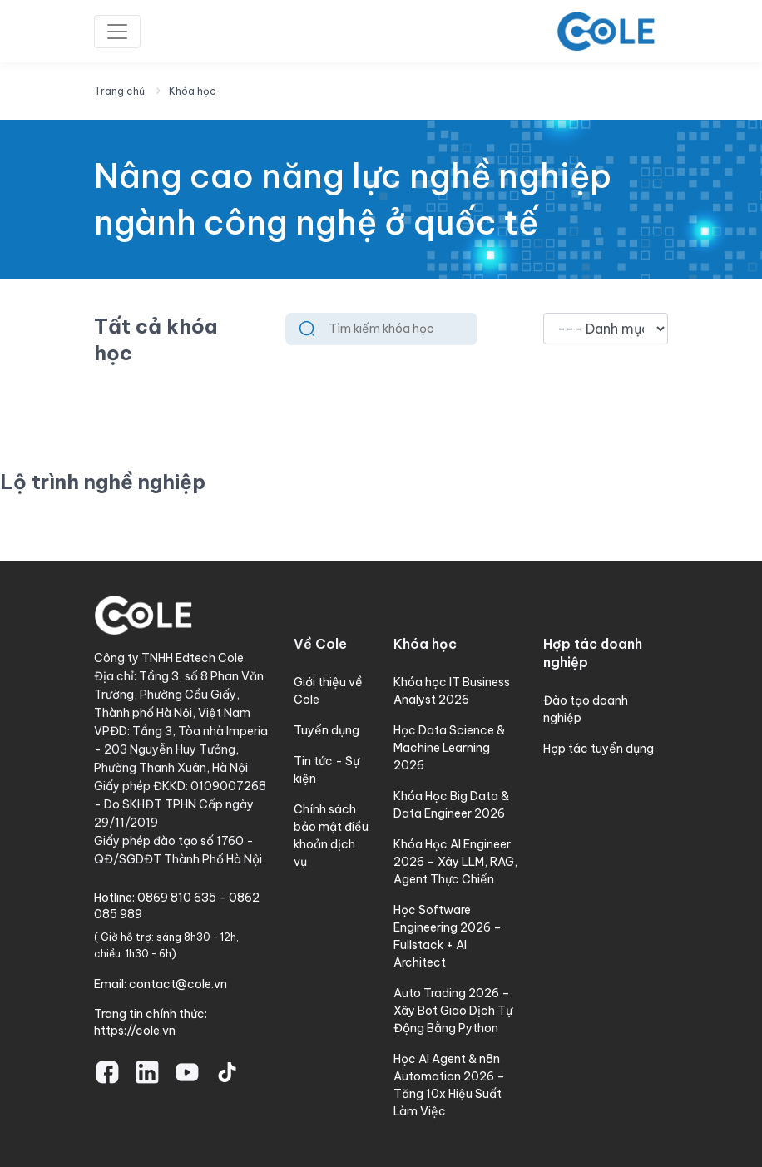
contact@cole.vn (178, 984)
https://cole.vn (135, 1030)
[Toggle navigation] (117, 31)
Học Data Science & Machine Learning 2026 (449, 748)
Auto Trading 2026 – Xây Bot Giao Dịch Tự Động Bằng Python (452, 1011)
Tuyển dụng (326, 730)
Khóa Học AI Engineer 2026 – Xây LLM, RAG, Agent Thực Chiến (455, 862)
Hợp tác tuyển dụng (598, 748)
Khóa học (192, 91)
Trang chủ (119, 91)
